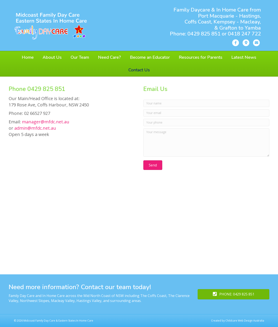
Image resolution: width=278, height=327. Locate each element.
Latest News (243, 57)
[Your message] (206, 142)
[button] (152, 165)
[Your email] (206, 113)
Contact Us (139, 70)
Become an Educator (150, 57)
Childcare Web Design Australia (244, 320)
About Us (52, 57)
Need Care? (109, 57)
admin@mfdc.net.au (35, 128)
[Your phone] (206, 122)
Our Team (80, 57)
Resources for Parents (200, 57)
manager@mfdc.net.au (45, 122)
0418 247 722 (244, 33)
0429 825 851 (204, 33)
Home (28, 57)
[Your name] (206, 103)
